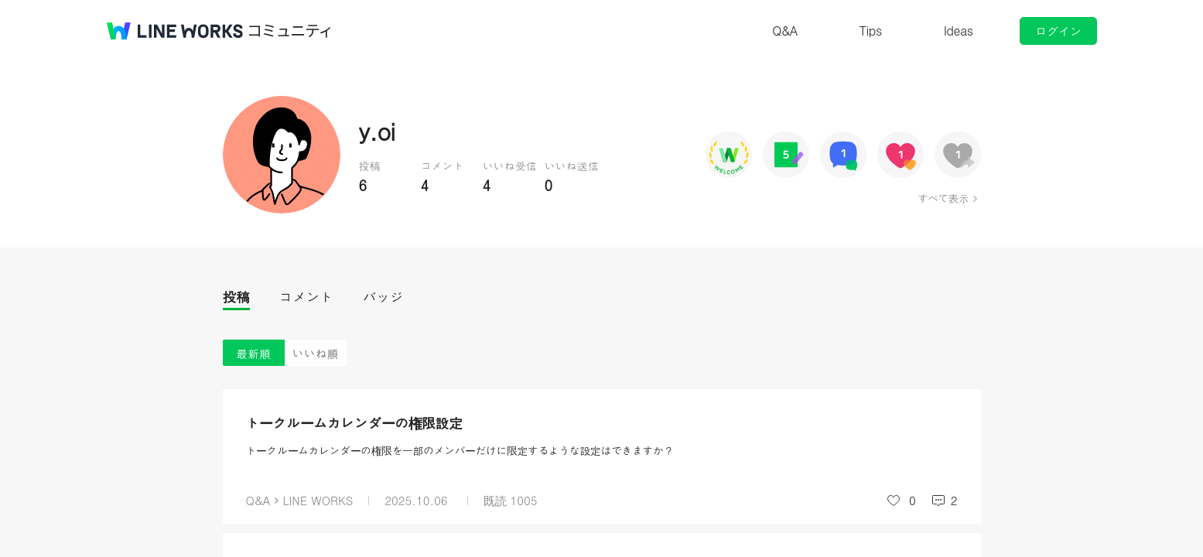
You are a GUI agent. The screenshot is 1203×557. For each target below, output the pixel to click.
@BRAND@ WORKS (175, 30)
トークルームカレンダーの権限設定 (354, 422)
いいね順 (315, 353)
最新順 (253, 353)
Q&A (785, 30)
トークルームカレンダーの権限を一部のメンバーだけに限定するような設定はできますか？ (460, 450)
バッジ (383, 296)
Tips (871, 30)
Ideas (958, 30)
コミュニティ (290, 31)
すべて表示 (943, 198)
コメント (306, 296)
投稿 (236, 296)
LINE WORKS (317, 500)
